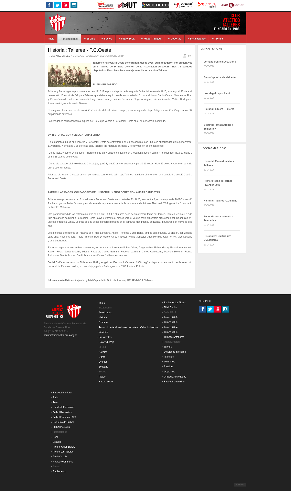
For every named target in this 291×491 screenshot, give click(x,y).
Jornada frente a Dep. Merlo (220, 61)
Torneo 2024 (170, 327)
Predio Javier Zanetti (64, 446)
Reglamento (59, 471)
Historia (103, 317)
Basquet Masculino (174, 381)
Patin (55, 397)
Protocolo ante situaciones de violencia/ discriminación (128, 327)
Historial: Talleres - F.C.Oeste (79, 50)
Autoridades (105, 312)
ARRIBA (240, 484)
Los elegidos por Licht (217, 93)
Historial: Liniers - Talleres (219, 109)
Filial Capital (170, 307)
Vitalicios (103, 332)
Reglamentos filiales (175, 302)
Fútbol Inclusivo (61, 427)
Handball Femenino (63, 407)
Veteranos (169, 361)
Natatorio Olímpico (63, 461)
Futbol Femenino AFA (64, 417)
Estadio (57, 441)
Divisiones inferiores (175, 351)
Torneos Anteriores (174, 337)
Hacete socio (106, 381)
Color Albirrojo (106, 342)
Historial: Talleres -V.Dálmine (220, 200)
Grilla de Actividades (175, 376)
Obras (102, 357)
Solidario (103, 366)
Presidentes (105, 337)
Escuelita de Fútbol (63, 422)
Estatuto (103, 322)
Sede (55, 437)
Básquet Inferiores (63, 392)
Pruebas (168, 366)
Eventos (103, 361)
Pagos (102, 376)
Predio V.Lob (60, 456)
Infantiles (169, 356)
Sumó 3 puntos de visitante (220, 77)
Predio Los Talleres (63, 451)
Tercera (168, 346)
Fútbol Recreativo (62, 412)
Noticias (103, 352)
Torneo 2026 (170, 317)
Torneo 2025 (170, 322)
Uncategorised (60, 56)
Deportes (169, 371)
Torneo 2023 (170, 332)
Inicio (102, 302)
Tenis (55, 402)
